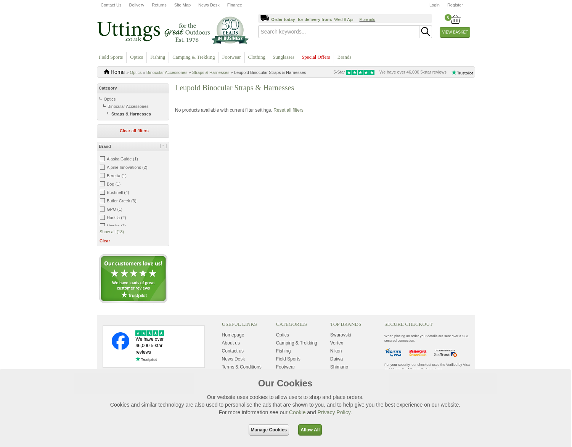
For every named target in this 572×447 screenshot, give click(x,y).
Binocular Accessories (167, 72)
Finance (234, 5)
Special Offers (316, 57)
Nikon (336, 351)
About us (231, 343)
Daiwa (336, 359)
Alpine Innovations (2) (127, 167)
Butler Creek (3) (122, 201)
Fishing (157, 57)
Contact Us (111, 5)
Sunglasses (283, 57)
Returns (159, 5)
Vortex (336, 343)
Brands (344, 57)
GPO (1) (114, 209)
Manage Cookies (269, 430)
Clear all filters (134, 130)
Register (455, 5)
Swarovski (340, 335)
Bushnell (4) (118, 192)
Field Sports (111, 57)
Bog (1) (114, 184)
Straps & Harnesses (211, 72)
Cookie (297, 412)
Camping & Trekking (193, 57)
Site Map (182, 5)
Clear (105, 241)
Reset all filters (288, 131)
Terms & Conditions (242, 367)
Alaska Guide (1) (122, 159)
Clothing (257, 57)
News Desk (209, 5)
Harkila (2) (116, 217)
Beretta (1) (117, 175)
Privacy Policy (334, 412)
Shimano (339, 367)
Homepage (233, 335)
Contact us (233, 351)
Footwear (231, 57)
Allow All (310, 430)
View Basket (455, 32)
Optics (136, 57)
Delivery (136, 5)
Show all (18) (112, 231)
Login (434, 5)
